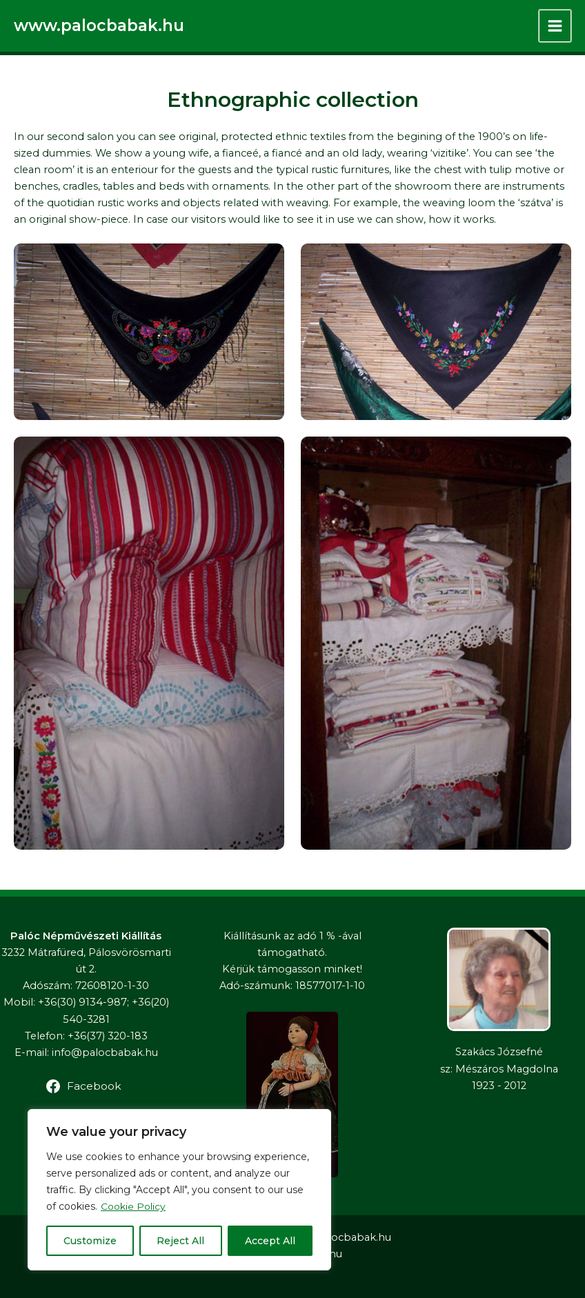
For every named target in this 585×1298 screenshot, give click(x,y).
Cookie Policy (133, 1206)
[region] (179, 1189)
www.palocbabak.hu (101, 25)
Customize (90, 1241)
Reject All (180, 1241)
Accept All (270, 1241)
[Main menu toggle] (555, 26)
